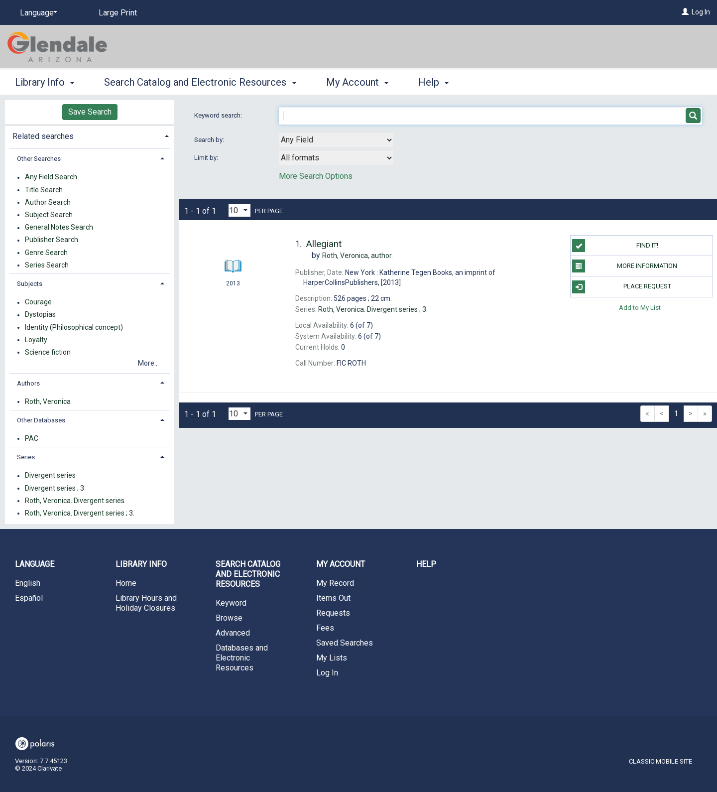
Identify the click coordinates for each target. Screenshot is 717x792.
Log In (701, 12)
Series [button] (26, 457)
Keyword (231, 603)
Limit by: (207, 157)
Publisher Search (51, 240)
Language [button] (34, 564)
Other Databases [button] (41, 420)
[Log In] (685, 12)
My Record (335, 583)
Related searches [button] (43, 136)
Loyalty (36, 340)
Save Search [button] (90, 112)
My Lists (331, 657)
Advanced (233, 633)
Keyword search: (218, 115)
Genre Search (46, 253)
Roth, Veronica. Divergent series (74, 501)
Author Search (48, 202)
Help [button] (433, 82)
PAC (31, 438)
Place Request (621, 286)
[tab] (89, 135)
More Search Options (316, 176)
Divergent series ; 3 (54, 488)
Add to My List (640, 307)
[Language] (37, 13)
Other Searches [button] (39, 158)
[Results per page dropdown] (239, 210)
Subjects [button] (29, 283)
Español (29, 598)
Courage (38, 302)
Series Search (47, 265)
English (27, 583)
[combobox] (336, 140)
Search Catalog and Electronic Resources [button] (200, 82)
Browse (229, 618)
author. (357, 256)
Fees (325, 628)
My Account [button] (357, 82)
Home (126, 583)
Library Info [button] (44, 82)
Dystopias (40, 315)
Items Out (333, 598)
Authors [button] (28, 383)
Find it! (615, 245)
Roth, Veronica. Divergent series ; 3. (79, 513)
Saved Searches (344, 643)
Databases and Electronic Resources (242, 657)
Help (426, 564)
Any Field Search (51, 177)
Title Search (44, 190)
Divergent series (50, 476)
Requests (333, 613)
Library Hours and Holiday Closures (146, 603)
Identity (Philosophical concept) (74, 327)
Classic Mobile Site (660, 761)
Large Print (118, 12)
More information (624, 266)
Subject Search (49, 215)
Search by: (210, 139)
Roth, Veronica (48, 401)
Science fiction (48, 352)
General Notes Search (59, 228)
